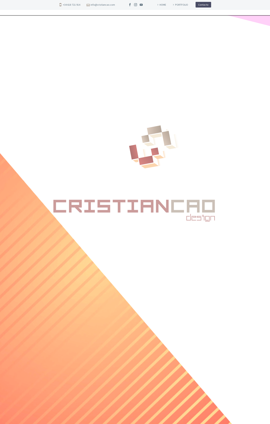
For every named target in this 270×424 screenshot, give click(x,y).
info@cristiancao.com (103, 4)
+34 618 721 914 (71, 4)
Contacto (203, 4)
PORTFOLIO (181, 4)
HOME (163, 4)
